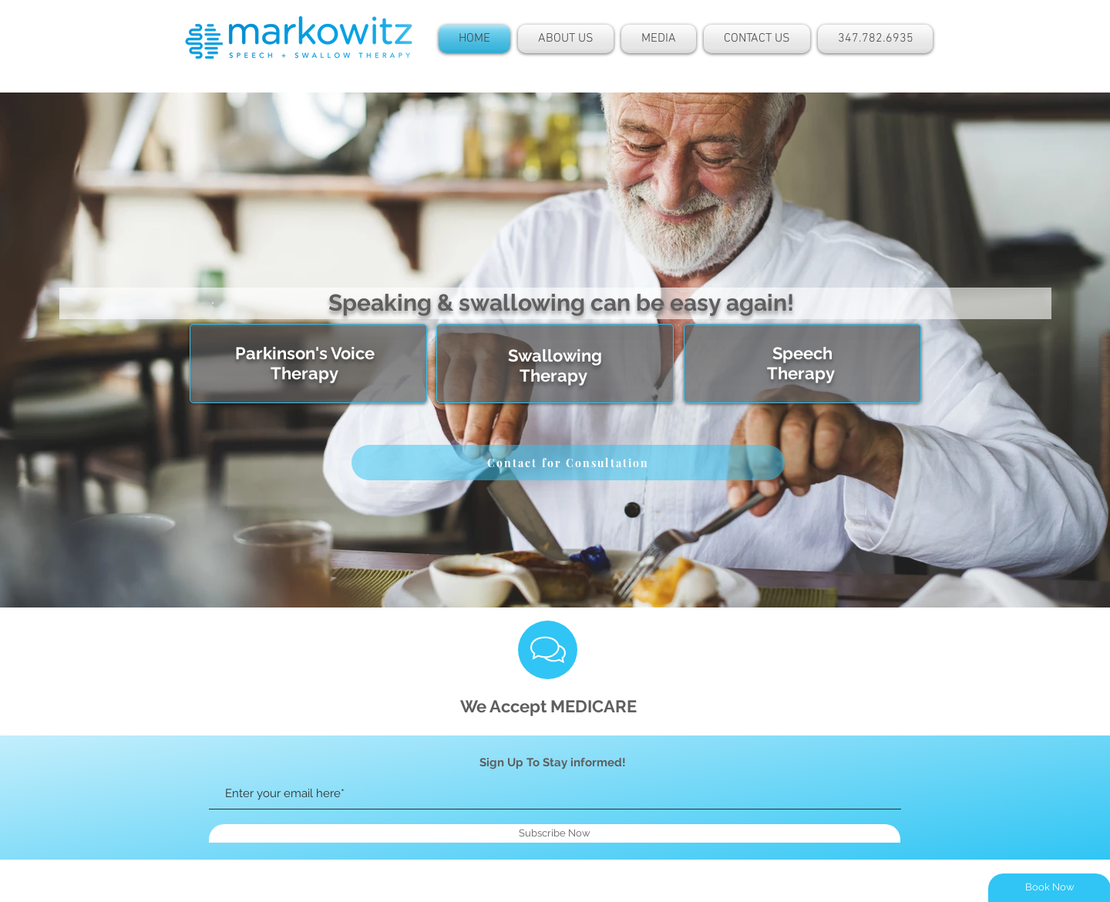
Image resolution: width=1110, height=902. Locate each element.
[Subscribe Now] (554, 833)
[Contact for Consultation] (568, 462)
